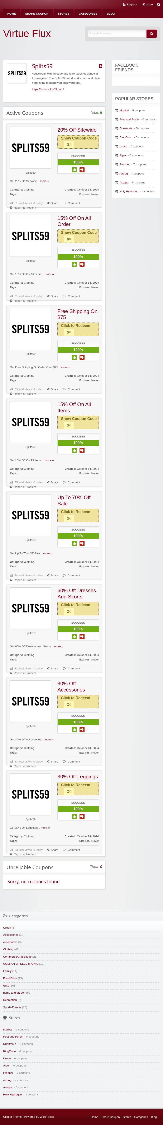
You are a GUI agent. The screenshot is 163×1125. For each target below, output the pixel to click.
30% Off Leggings (77, 776)
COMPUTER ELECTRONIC (20, 963)
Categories (88, 13)
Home (11, 13)
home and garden (14, 992)
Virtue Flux (27, 33)
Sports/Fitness (12, 1007)
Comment (71, 203)
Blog (111, 13)
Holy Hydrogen (129, 191)
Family (7, 971)
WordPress (47, 1116)
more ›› (44, 181)
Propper (125, 164)
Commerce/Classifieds (17, 956)
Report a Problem (23, 207)
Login (148, 4)
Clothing (29, 189)
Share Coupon (36, 13)
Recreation (10, 1000)
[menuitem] (11, 13)
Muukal (124, 110)
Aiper (123, 155)
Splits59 (30, 172)
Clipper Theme (12, 1116)
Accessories (10, 934)
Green (7, 927)
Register (130, 4)
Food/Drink (10, 978)
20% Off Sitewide (76, 130)
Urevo (123, 146)
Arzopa (124, 182)
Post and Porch (129, 119)
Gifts (6, 985)
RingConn (126, 137)
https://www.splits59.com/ (48, 89)
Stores (63, 13)
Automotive (10, 942)
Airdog (124, 173)
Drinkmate (126, 128)
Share (52, 203)
